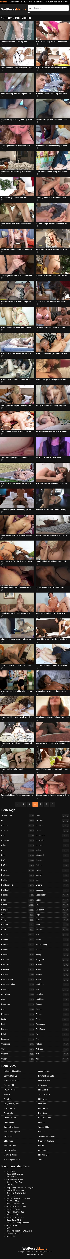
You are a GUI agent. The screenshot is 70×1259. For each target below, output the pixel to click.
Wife (52, 1059)
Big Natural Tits (17, 885)
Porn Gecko (43, 1108)
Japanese (52, 860)
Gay (17, 1049)
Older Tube (8, 1141)
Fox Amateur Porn (11, 1081)
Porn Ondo (8, 1113)
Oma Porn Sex (10, 1118)
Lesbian (52, 875)
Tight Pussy (52, 1029)
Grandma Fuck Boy (14, 1182)
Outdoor (52, 920)
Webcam (52, 1049)
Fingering (17, 1039)
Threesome (52, 1024)
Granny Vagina (10, 1150)
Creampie (17, 969)
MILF (52, 905)
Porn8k (41, 1146)
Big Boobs (17, 875)
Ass (17, 850)
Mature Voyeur (44, 1071)
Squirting (52, 994)
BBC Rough (11, 1196)
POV (52, 934)
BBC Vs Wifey (12, 1177)
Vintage (52, 1044)
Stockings (52, 999)
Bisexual (17, 895)
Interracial (52, 855)
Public (52, 939)
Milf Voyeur (42, 1099)
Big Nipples (17, 890)
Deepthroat (17, 994)
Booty (17, 920)
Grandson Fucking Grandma (17, 1223)
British (17, 930)
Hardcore (52, 825)
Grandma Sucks (12, 1225)
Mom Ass (42, 1104)
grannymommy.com (16, 2)
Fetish (17, 1034)
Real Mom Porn (44, 1118)
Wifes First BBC (12, 1215)
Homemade (52, 835)
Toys (52, 1039)
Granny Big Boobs (11, 1127)
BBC (8, 1228)
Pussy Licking (52, 944)
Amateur (17, 825)
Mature (52, 900)
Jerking (52, 865)
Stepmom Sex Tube (46, 1141)
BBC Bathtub (11, 1236)
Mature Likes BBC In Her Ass (18, 1198)
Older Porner (43, 1150)
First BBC (10, 1185)
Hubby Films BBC (13, 1220)
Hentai (52, 830)
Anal (17, 835)
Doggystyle (17, 1004)
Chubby (17, 949)
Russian (52, 964)
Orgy (52, 915)
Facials (17, 1019)
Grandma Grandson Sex (16, 1206)
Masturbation (52, 895)
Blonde (17, 905)
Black (17, 900)
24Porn (41, 1159)
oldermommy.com (40, 2)
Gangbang (17, 1044)
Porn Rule (8, 1099)
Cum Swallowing (17, 984)
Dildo (17, 999)
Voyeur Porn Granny (46, 1136)
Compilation (17, 964)
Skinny (52, 979)
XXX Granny (43, 1085)
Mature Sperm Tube (12, 1159)
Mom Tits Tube (10, 1146)
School (52, 969)
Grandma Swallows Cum (16, 1193)
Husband (52, 845)
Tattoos (52, 1014)
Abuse (40, 1254)
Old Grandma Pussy (14, 1179)
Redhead (52, 949)
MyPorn (41, 1122)
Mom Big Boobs (10, 1155)
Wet (52, 1054)
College (17, 954)
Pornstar (52, 930)
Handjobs (52, 820)
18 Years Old (17, 815)
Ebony (17, 1009)
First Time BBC (12, 1201)
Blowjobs (17, 910)
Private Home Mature (46, 1076)
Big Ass (17, 870)
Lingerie (52, 885)
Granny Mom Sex (11, 1076)
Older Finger (9, 1122)
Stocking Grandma (13, 1234)
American (17, 830)
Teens (52, 1019)
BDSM (17, 865)
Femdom (17, 1029)
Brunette (17, 934)
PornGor (41, 1132)
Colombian (17, 959)
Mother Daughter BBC (15, 1212)
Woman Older (43, 1127)
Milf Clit (7, 1094)
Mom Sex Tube (44, 1081)
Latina (52, 870)
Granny (17, 1059)
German (17, 1054)
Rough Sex (52, 959)
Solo (52, 989)
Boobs (17, 915)
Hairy (52, 815)
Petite (52, 924)
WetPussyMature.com (45, 1252)
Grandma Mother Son (15, 1217)
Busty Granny (9, 1108)
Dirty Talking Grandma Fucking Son (20, 1187)
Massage (52, 890)
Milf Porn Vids (43, 1155)
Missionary (52, 910)
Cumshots (17, 989)
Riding (52, 954)
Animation (17, 840)
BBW (17, 860)
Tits (52, 1034)
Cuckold (17, 974)
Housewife (52, 840)
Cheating (17, 944)
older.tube (28, 2)
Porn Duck (42, 1113)
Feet (17, 1024)
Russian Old (52, 2)
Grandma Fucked (13, 1209)
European (17, 1014)
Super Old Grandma (14, 1174)
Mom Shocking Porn (12, 1132)
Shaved (52, 974)
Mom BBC (10, 1171)
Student (52, 1004)
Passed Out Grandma (15, 1204)
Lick (52, 880)
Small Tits (52, 984)
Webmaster (31, 1254)
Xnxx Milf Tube (44, 1094)
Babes (17, 855)
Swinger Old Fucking (12, 1071)
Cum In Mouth (17, 979)
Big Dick (17, 880)
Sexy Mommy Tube (11, 1104)
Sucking (52, 1009)
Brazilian (17, 924)
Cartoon (17, 939)
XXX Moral (8, 1136)
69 (17, 820)
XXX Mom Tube (63, 2)
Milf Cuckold (43, 1090)
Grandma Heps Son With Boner (19, 1231)
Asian (17, 845)
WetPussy (13, 9)
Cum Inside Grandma (15, 1190)
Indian (52, 850)
